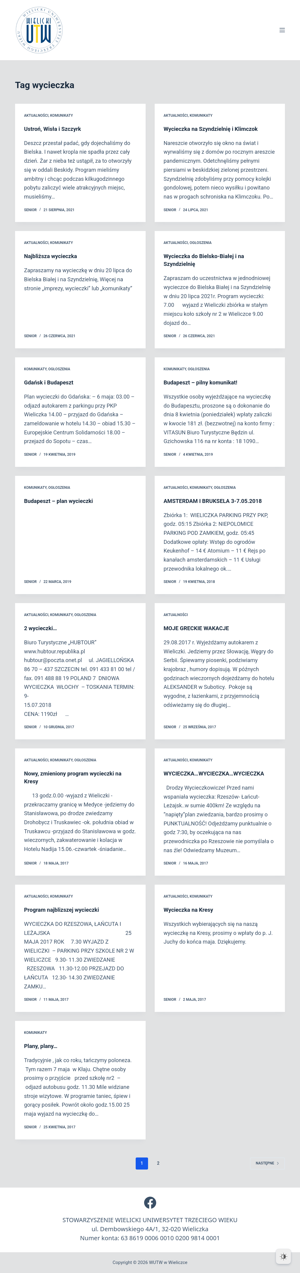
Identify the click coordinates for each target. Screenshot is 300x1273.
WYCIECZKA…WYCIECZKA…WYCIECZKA (218, 773)
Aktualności (36, 115)
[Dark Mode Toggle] (283, 1256)
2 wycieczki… (42, 628)
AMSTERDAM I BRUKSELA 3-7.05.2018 (217, 500)
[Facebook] (150, 1203)
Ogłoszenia (201, 243)
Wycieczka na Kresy (191, 909)
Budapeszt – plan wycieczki (61, 500)
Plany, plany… (42, 1046)
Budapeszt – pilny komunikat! (204, 382)
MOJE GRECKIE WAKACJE (199, 628)
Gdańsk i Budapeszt (51, 382)
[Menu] (282, 30)
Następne (267, 1163)
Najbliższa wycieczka (53, 256)
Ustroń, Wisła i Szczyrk (55, 128)
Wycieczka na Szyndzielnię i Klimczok (215, 128)
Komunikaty (61, 115)
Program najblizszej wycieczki (65, 909)
